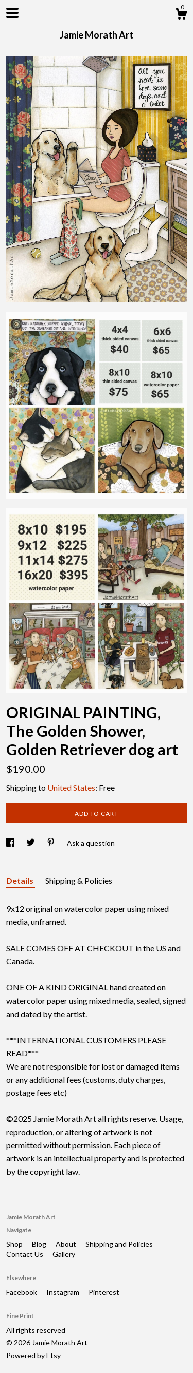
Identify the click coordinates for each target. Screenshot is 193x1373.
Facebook (22, 1292)
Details (20, 880)
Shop (15, 1243)
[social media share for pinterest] (52, 842)
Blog (40, 1243)
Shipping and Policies (119, 1243)
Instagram (63, 1292)
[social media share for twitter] (31, 842)
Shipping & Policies (78, 880)
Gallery (63, 1254)
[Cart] (181, 15)
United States (71, 787)
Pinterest (104, 1292)
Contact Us (25, 1254)
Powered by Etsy (33, 1355)
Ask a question (91, 842)
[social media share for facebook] (11, 842)
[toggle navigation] (12, 13)
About (67, 1243)
